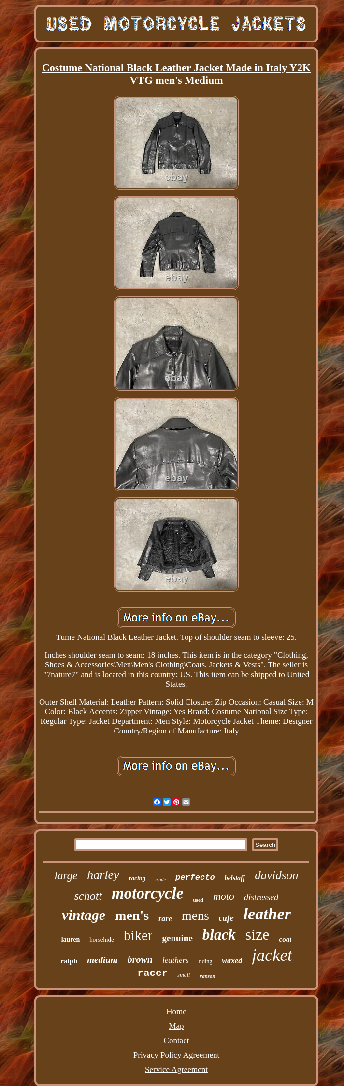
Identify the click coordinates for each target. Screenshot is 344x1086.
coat (285, 939)
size (257, 934)
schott (88, 895)
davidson (276, 875)
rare (165, 919)
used (198, 900)
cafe (226, 918)
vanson (207, 976)
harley (103, 875)
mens (195, 915)
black (219, 934)
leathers (175, 960)
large (66, 876)
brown (140, 959)
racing (137, 878)
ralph (68, 961)
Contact (176, 1040)
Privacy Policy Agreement (176, 1054)
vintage (83, 915)
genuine (177, 938)
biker (138, 935)
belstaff (235, 878)
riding (206, 961)
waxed (232, 961)
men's (132, 915)
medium (102, 960)
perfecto (195, 877)
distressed (261, 897)
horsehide (101, 939)
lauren (70, 939)
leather (267, 914)
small (183, 975)
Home (176, 1011)
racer (152, 973)
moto (223, 896)
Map (176, 1025)
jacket (272, 955)
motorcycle (147, 893)
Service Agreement (176, 1069)
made (160, 879)
